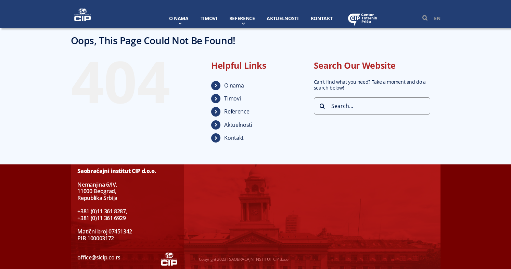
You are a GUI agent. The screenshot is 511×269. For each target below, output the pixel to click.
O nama (234, 85)
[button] (421, 18)
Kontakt (234, 138)
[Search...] (372, 106)
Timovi (232, 98)
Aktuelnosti (238, 125)
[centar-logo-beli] (362, 15)
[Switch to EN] (433, 18)
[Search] (322, 106)
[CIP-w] (82, 11)
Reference (236, 111)
